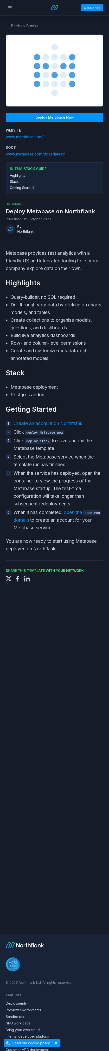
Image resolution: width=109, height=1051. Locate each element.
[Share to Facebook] (17, 578)
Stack (14, 181)
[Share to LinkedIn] (27, 578)
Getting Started (22, 188)
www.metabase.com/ (25, 136)
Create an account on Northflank (47, 423)
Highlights (17, 175)
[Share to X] (9, 578)
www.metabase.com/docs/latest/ (35, 154)
